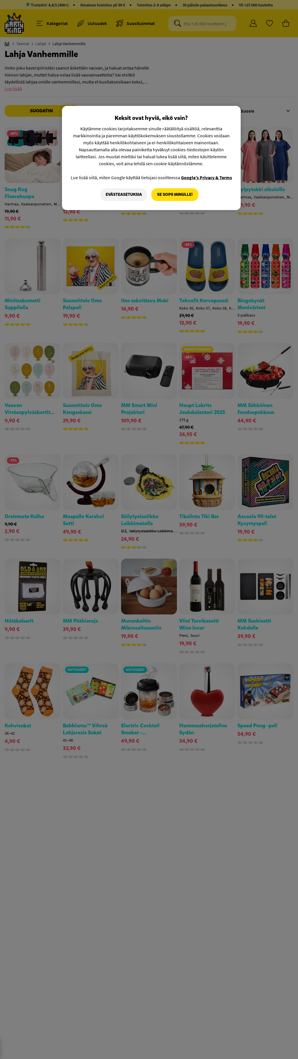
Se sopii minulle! (175, 194)
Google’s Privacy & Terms (206, 177)
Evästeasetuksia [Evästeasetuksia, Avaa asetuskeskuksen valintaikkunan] (124, 194)
